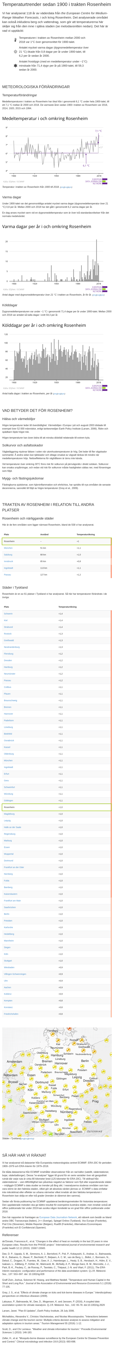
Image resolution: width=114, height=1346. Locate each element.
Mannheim (9, 941)
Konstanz (8, 1007)
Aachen (7, 987)
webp (31, 1138)
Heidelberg (9, 934)
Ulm (6, 981)
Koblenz (8, 994)
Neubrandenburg (12, 647)
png (62, 187)
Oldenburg (9, 754)
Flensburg (8, 654)
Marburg (8, 840)
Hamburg (8, 667)
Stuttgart (8, 961)
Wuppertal (9, 854)
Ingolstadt (8, 568)
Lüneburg (8, 727)
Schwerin (8, 613)
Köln (6, 954)
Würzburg (8, 794)
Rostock (8, 634)
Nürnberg (8, 874)
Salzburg (8, 554)
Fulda (6, 880)
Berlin (6, 914)
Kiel (5, 620)
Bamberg (8, 887)
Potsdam (8, 920)
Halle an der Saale (12, 827)
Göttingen (8, 800)
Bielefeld (8, 734)
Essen (7, 847)
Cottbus (7, 687)
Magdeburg (9, 814)
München (8, 548)
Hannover (8, 714)
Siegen (7, 947)
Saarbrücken (10, 907)
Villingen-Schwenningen (15, 974)
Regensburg (9, 834)
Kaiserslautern (10, 894)
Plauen (7, 694)
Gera (6, 780)
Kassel (7, 747)
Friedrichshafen (11, 1014)
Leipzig (7, 820)
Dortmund (8, 860)
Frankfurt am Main (12, 900)
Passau (7, 574)
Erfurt (6, 774)
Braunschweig (10, 700)
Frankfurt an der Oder (14, 867)
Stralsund (8, 627)
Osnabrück (9, 740)
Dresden (8, 660)
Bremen (7, 707)
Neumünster (9, 674)
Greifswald (9, 640)
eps (70, 187)
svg (66, 187)
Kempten (8, 1000)
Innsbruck (8, 561)
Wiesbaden (9, 967)
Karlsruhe (8, 927)
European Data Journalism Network (58, 1217)
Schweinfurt (9, 787)
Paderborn (9, 720)
